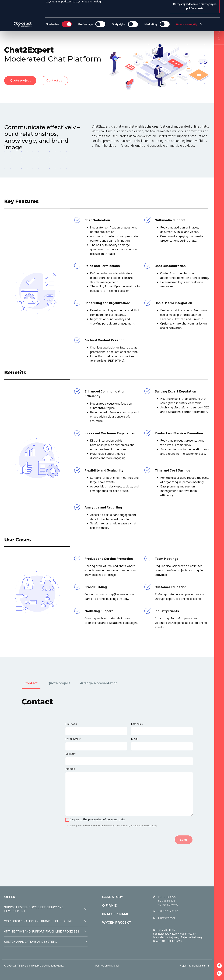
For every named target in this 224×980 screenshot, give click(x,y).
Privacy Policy (123, 825)
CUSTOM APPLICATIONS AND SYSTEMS (30, 941)
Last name (137, 723)
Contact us (54, 80)
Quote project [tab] (58, 683)
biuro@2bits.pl (166, 917)
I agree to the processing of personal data (97, 819)
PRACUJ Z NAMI (115, 914)
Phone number (72, 738)
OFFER (9, 897)
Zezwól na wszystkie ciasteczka (194, 9)
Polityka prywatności (107, 965)
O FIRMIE (109, 905)
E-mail (134, 738)
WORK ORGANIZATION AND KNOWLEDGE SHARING (38, 921)
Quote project (20, 80)
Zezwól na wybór (194, 20)
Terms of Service (143, 825)
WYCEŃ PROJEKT (116, 922)
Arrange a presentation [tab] (99, 683)
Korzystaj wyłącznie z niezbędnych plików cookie (194, 34)
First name (71, 723)
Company (70, 753)
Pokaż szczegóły (186, 52)
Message (70, 768)
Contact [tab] (31, 683)
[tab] (46, 909)
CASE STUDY (112, 897)
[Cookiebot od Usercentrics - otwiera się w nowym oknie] (22, 52)
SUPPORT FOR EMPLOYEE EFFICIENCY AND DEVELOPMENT (33, 909)
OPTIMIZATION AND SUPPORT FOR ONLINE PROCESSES (41, 931)
